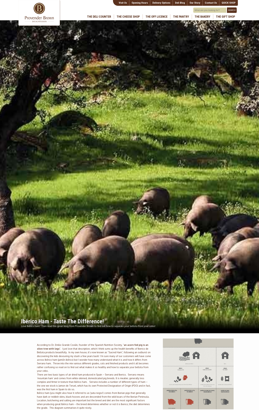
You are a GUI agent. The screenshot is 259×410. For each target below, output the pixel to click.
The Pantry (181, 16)
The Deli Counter (99, 16)
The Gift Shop (225, 16)
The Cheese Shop (128, 16)
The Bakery (202, 16)
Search (232, 10)
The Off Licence (156, 16)
